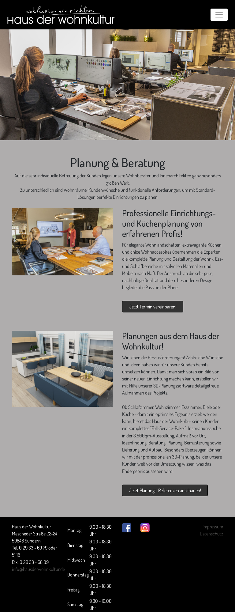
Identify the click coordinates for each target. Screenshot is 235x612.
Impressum (213, 526)
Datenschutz (211, 534)
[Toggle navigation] (219, 15)
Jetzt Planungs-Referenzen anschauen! (165, 490)
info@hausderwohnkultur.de (38, 569)
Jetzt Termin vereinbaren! (152, 307)
